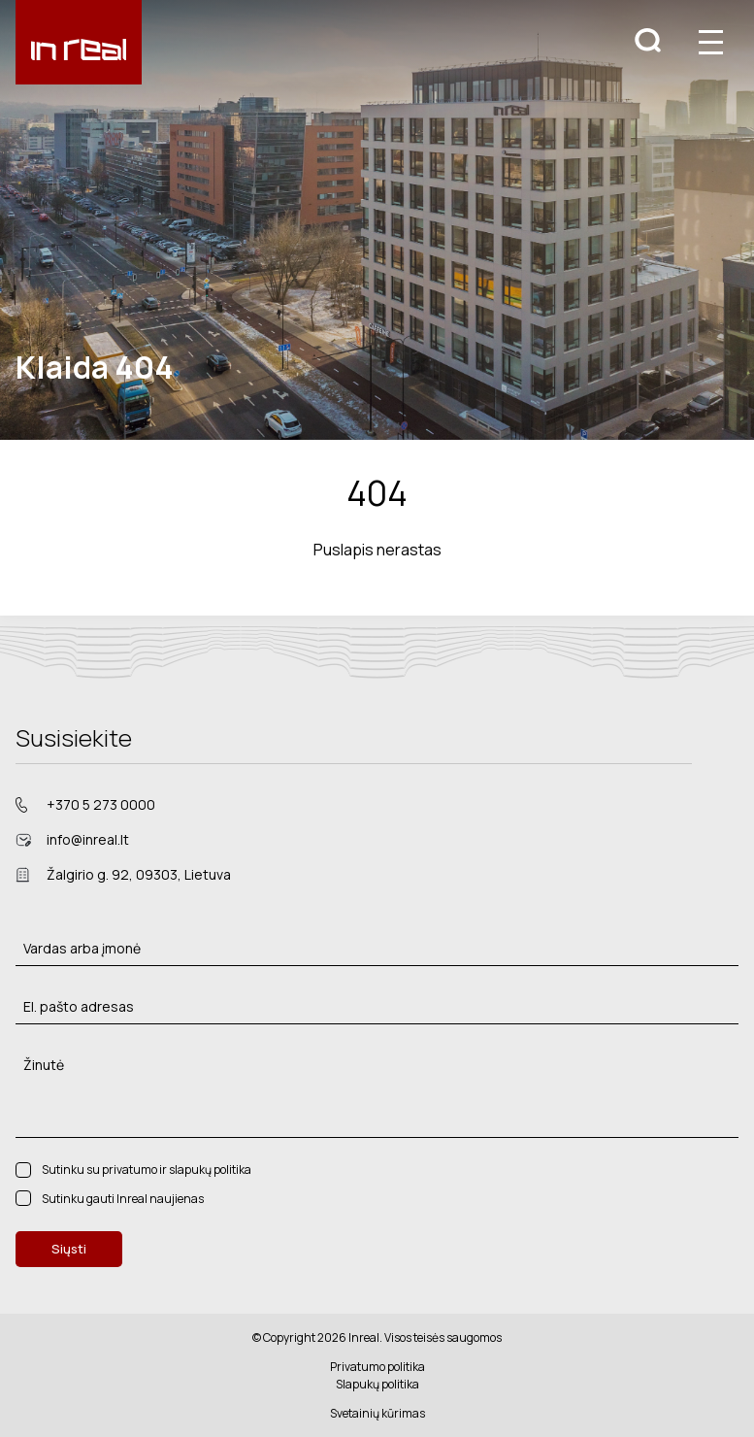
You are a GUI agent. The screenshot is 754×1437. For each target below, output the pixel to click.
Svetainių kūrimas (377, 1413)
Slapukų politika (377, 1384)
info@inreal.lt (88, 839)
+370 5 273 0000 (101, 804)
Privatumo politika (377, 1366)
